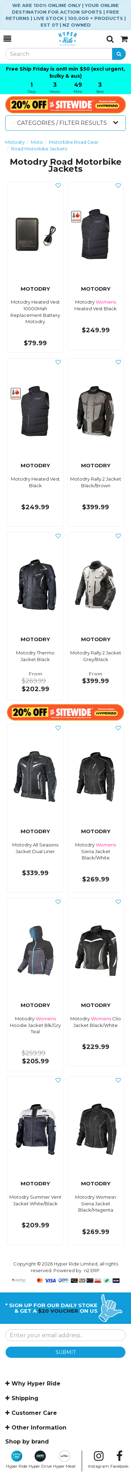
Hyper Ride (16, 1460)
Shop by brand (27, 1441)
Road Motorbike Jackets (39, 148)
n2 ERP (92, 1270)
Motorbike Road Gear (74, 142)
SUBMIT (66, 1352)
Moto (37, 142)
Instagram (98, 1460)
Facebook (119, 1460)
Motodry (15, 142)
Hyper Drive (40, 1460)
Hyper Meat (64, 1460)
